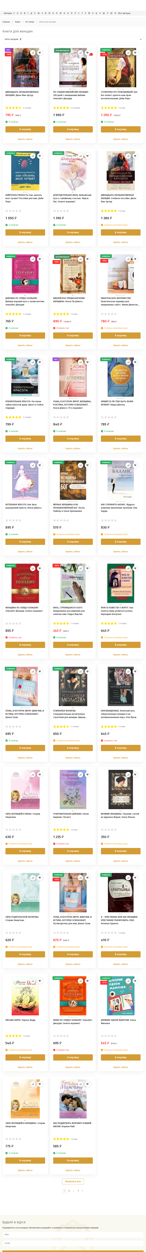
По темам (29, 22)
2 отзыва (27, 314)
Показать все (73, 1181)
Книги (17, 22)
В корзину (25, 129)
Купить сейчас (25, 139)
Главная (6, 22)
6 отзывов (75, 108)
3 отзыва (27, 108)
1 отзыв (121, 108)
